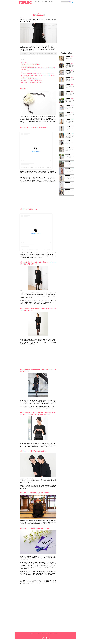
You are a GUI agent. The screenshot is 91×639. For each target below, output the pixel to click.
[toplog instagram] (70, 2)
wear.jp (21, 290)
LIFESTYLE (42, 1)
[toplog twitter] (73, 2)
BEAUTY (39, 1)
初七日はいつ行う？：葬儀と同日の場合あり (30, 64)
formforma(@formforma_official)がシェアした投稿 (31, 167)
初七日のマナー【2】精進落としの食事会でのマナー (32, 80)
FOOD (46, 1)
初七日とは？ (24, 62)
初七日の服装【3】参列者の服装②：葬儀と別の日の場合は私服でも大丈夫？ (37, 73)
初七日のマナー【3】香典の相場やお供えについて (32, 82)
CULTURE (49, 1)
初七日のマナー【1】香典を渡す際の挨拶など (31, 78)
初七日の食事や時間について (27, 66)
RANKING (52, 1)
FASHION (36, 1)
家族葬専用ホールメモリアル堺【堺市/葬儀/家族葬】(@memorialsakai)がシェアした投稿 (38, 249)
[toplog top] (25, 2)
